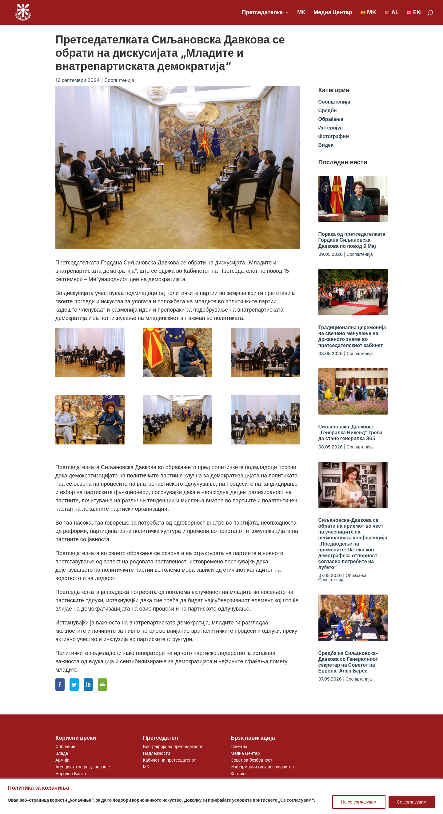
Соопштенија (119, 80)
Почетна (239, 746)
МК (301, 12)
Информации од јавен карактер (262, 766)
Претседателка (262, 12)
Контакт (238, 773)
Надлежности (156, 753)
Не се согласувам (359, 801)
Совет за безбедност (251, 760)
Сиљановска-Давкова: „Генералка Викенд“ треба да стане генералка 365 (350, 432)
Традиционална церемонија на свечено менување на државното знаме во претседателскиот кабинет (352, 336)
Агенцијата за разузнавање (82, 766)
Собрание (65, 746)
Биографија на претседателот (173, 746)
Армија (62, 760)
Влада (61, 753)
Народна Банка (70, 773)
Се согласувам (411, 801)
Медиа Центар (332, 12)
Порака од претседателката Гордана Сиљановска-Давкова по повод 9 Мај (351, 240)
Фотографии (333, 136)
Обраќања (330, 119)
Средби (327, 110)
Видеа (325, 145)
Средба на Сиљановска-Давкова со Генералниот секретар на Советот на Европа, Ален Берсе (348, 662)
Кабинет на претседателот (169, 760)
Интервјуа (330, 128)
